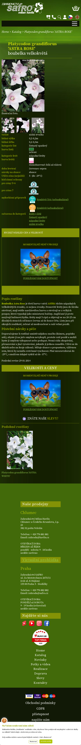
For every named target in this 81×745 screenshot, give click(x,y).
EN (76, 16)
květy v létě (35, 213)
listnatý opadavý (38, 217)
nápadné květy (37, 220)
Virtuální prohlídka (40, 560)
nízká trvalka (36, 224)
